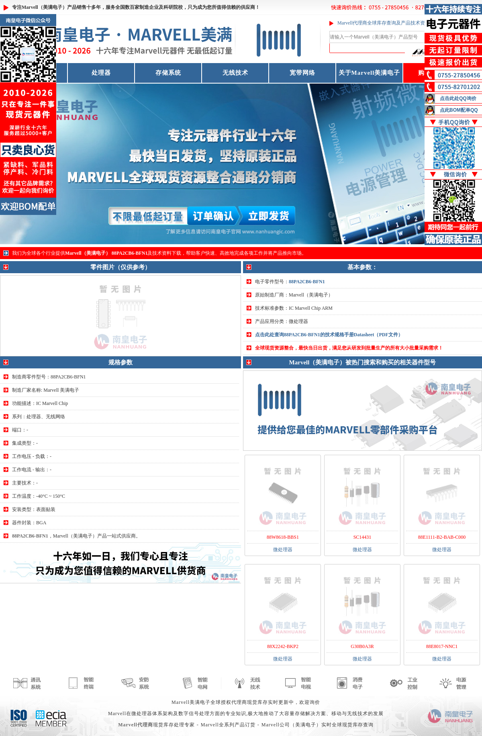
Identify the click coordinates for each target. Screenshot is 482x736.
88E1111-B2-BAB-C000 (442, 537)
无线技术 (235, 73)
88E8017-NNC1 (442, 646)
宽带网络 (302, 73)
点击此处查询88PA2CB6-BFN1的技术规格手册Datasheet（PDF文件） (329, 334)
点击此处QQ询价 (458, 98)
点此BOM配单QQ (459, 110)
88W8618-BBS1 (283, 537)
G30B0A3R (362, 646)
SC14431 (362, 537)
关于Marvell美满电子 (369, 73)
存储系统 (168, 73)
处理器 (101, 73)
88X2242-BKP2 (282, 646)
